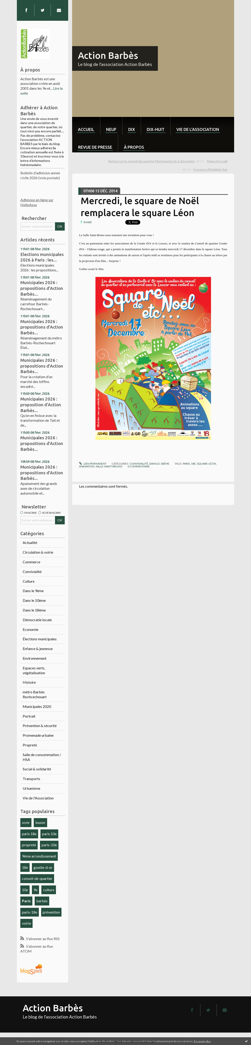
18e (25, 867)
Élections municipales (40, 639)
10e (25, 890)
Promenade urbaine (38, 735)
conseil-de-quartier (37, 878)
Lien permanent (92, 463)
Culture (28, 581)
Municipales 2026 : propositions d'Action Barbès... (41, 288)
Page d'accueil (217, 161)
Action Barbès (108, 55)
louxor (40, 822)
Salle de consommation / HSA (42, 757)
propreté (29, 845)
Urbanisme (31, 788)
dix (131, 129)
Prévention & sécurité (40, 725)
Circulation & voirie (38, 552)
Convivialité (32, 571)
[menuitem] (86, 126)
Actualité (30, 542)
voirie (26, 923)
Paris (26, 901)
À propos (134, 147)
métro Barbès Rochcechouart (35, 694)
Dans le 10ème (34, 600)
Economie (30, 629)
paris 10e (49, 833)
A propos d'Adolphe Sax (210, 169)
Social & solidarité (37, 769)
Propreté (30, 745)
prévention (51, 912)
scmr (26, 822)
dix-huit (156, 129)
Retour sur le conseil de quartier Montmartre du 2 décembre (151, 161)
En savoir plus (202, 1041)
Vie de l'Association (38, 798)
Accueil (86, 129)
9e (35, 890)
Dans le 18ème (34, 610)
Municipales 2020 (37, 706)
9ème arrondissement (39, 856)
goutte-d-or (43, 867)
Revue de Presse (95, 147)
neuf (111, 129)
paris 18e (29, 833)
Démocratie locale (37, 620)
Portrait (29, 716)
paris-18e (29, 912)
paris (186, 463)
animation (87, 466)
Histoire (29, 682)
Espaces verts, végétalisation (34, 670)
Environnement (34, 658)
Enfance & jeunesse (38, 648)
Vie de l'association (197, 129)
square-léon (206, 463)
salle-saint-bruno (109, 466)
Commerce (31, 562)
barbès (42, 901)
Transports (31, 778)
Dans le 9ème (33, 590)
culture (48, 890)
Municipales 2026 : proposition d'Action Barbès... (40, 404)
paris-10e (49, 845)
